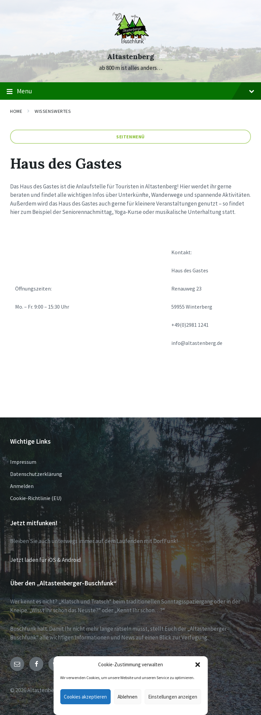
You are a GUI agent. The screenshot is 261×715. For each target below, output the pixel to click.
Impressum (23, 461)
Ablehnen (127, 697)
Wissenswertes (53, 111)
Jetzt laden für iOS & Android (45, 560)
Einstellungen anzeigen (172, 697)
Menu (130, 91)
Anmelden (22, 486)
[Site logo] (130, 44)
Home (16, 111)
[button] (197, 664)
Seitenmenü (130, 137)
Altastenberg (130, 56)
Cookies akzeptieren (85, 697)
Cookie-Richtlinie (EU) (35, 498)
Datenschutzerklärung (36, 474)
